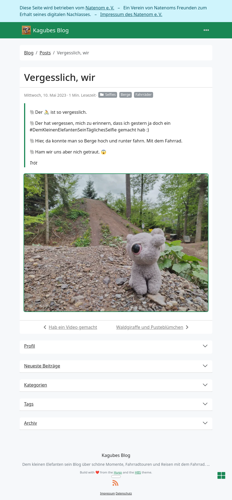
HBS (138, 472)
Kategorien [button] (35, 385)
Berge (125, 94)
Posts (45, 53)
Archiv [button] (30, 423)
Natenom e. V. (100, 8)
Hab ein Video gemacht (73, 327)
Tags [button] (28, 404)
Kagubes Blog (45, 30)
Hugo (118, 472)
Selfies (108, 94)
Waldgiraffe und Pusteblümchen (149, 327)
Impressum (107, 493)
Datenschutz (124, 493)
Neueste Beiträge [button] (42, 366)
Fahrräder (143, 94)
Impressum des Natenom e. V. (131, 14)
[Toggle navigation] (206, 30)
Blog (28, 53)
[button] (221, 475)
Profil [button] (29, 346)
